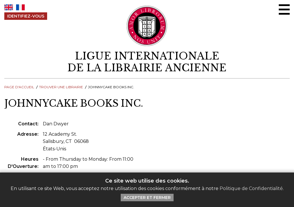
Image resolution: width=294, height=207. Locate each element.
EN (8, 7)
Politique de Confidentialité (251, 188)
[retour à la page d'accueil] (147, 62)
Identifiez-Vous (25, 16)
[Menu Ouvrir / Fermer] (284, 9)
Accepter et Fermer (147, 197)
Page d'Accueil (19, 87)
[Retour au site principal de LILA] (147, 26)
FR (20, 7)
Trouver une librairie (61, 87)
